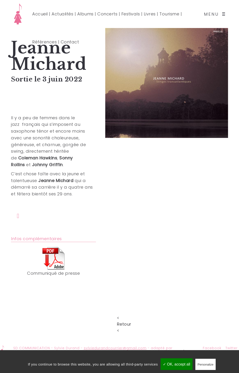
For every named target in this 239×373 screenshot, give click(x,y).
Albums (85, 14)
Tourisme (169, 14)
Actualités (62, 14)
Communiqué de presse (53, 273)
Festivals (130, 14)
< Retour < (119, 317)
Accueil (40, 14)
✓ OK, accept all (176, 364)
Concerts (107, 14)
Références (44, 42)
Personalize (206, 364)
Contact (70, 42)
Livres (150, 14)
